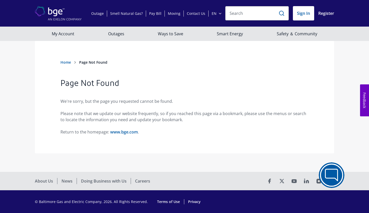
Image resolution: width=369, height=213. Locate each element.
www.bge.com (124, 132)
